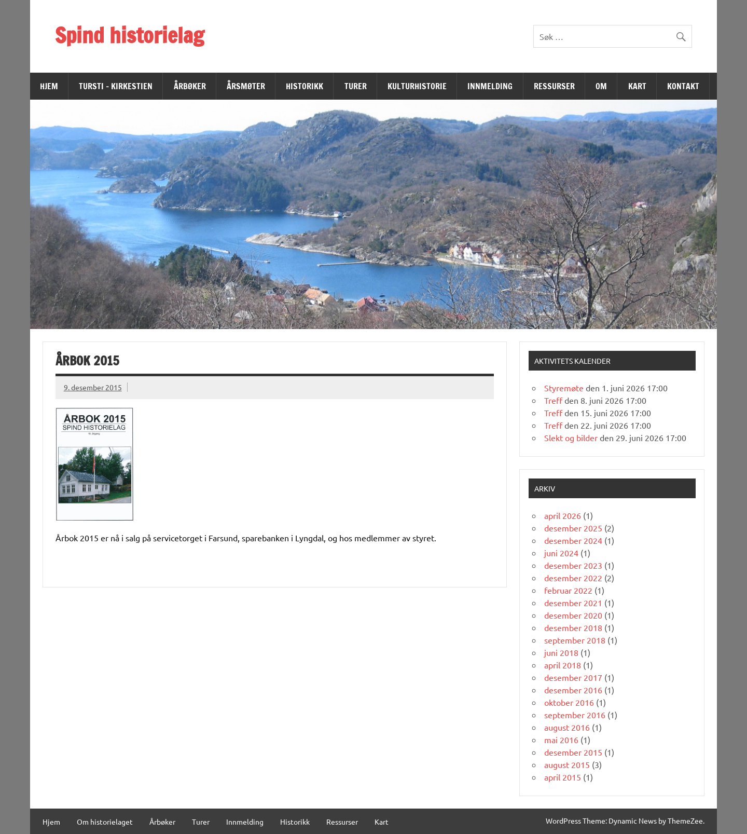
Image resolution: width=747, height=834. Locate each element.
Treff (553, 400)
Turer (355, 86)
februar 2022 (568, 590)
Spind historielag (129, 35)
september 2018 (574, 640)
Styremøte (564, 387)
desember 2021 (573, 602)
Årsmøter (246, 86)
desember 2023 (573, 565)
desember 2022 (573, 577)
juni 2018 (561, 652)
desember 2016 (573, 690)
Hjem (49, 86)
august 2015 (567, 764)
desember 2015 (573, 752)
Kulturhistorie (417, 86)
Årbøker (190, 86)
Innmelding (490, 86)
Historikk (304, 86)
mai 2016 (561, 739)
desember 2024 (573, 540)
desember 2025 (573, 528)
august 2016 (567, 727)
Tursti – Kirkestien (116, 86)
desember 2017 (573, 677)
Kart (637, 86)
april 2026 (562, 515)
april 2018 (562, 665)
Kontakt (683, 86)
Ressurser (554, 86)
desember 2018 (573, 627)
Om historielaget (105, 821)
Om (601, 86)
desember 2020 (573, 615)
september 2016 (574, 714)
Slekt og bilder (571, 437)
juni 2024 (561, 553)
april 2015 (562, 777)
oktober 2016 (569, 702)
